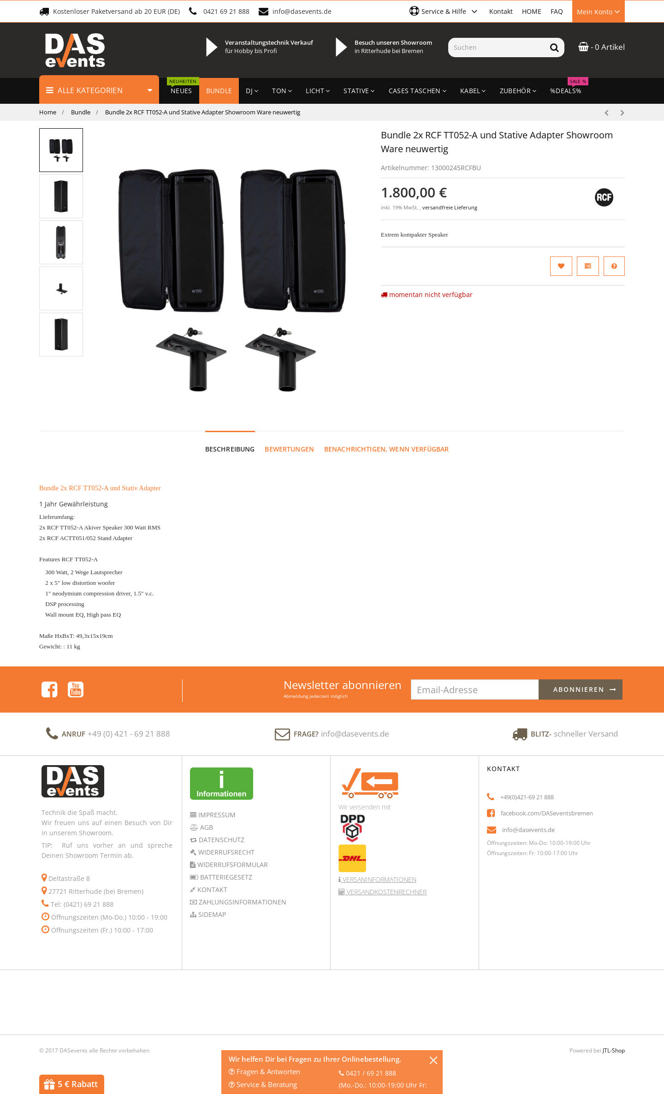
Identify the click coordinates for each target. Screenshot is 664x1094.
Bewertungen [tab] (289, 449)
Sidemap (211, 914)
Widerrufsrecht (225, 852)
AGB (205, 827)
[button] (444, 11)
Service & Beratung (263, 1084)
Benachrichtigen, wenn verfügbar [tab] (386, 449)
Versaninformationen (378, 879)
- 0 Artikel (601, 47)
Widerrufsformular (232, 864)
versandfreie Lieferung (449, 207)
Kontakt (501, 11)
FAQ (557, 11)
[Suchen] (496, 47)
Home (47, 112)
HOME (531, 11)
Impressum (216, 814)
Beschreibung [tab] (230, 449)
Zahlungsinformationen (241, 902)
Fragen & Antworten (264, 1071)
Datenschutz (220, 839)
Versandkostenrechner (386, 891)
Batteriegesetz (225, 877)
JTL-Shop (614, 1050)
